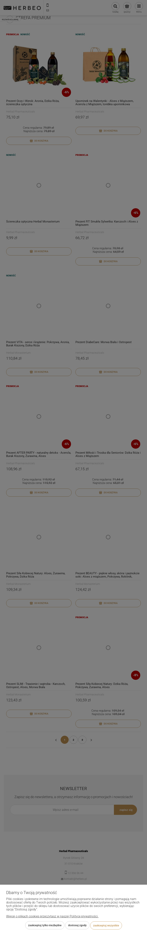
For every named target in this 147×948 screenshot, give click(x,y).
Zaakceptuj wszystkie (106, 925)
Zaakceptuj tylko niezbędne (45, 925)
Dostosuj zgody (77, 925)
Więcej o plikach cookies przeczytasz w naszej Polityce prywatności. (52, 916)
